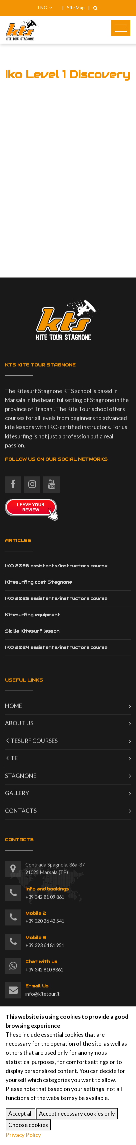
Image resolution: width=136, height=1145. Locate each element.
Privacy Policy (23, 1134)
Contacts (21, 810)
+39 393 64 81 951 (44, 941)
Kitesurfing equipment (32, 615)
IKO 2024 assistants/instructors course (56, 647)
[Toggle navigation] (120, 28)
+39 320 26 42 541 (44, 916)
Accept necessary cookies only (77, 1113)
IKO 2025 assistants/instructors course (56, 598)
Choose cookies (28, 1124)
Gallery (17, 793)
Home (13, 705)
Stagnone (20, 775)
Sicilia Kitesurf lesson (32, 631)
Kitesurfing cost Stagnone (38, 582)
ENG (45, 7)
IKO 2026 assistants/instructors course (56, 566)
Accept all (20, 1113)
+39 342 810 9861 (44, 965)
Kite (11, 758)
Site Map (76, 7)
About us (19, 723)
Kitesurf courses (31, 740)
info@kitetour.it (42, 989)
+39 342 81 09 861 (47, 892)
